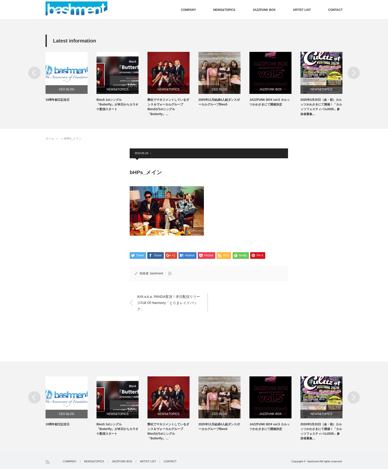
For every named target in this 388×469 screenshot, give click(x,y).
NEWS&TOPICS (224, 10)
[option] (71, 77)
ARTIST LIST (302, 10)
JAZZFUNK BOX (264, 10)
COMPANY (188, 10)
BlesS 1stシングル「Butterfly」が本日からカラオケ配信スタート (117, 104)
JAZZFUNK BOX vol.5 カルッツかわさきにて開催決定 (269, 102)
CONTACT (335, 10)
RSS (48, 462)
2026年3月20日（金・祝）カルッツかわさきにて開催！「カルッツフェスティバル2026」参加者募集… (321, 107)
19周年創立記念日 (58, 100)
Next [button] (353, 73)
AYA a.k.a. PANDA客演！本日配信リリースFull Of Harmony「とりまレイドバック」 (168, 302)
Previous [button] (34, 73)
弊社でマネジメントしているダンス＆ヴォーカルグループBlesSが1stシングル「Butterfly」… (168, 107)
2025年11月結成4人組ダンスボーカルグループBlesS (219, 102)
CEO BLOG (66, 89)
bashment (156, 273)
